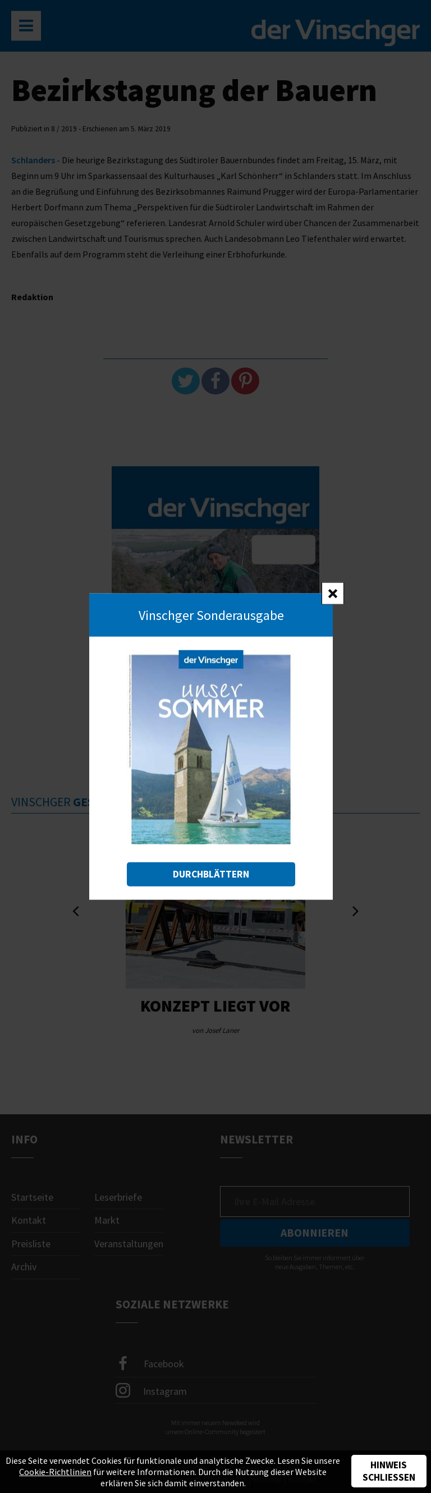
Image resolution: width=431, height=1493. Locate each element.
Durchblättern (211, 874)
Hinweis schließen (389, 1471)
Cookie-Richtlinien (55, 1471)
